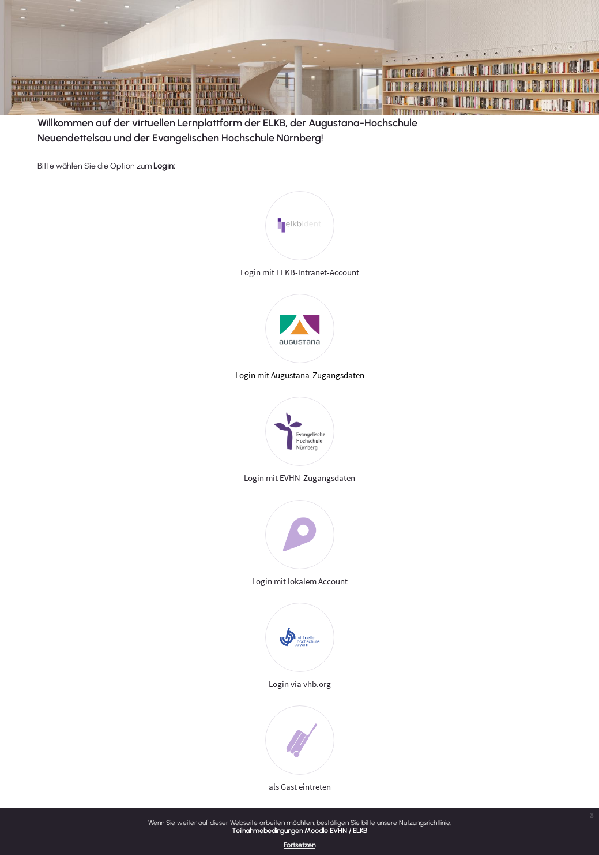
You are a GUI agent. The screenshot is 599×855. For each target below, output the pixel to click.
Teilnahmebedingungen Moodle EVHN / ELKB (299, 831)
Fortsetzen (299, 845)
